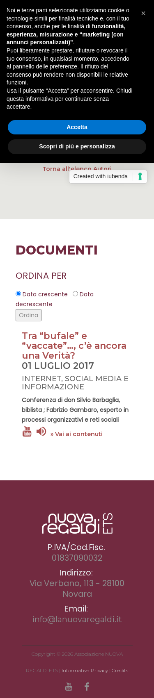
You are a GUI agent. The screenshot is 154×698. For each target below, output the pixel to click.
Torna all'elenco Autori (77, 169)
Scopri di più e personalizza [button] (77, 146)
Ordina (28, 315)
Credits (120, 670)
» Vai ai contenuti (77, 434)
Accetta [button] (77, 127)
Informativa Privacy (85, 670)
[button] (143, 13)
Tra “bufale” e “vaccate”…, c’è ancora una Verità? (74, 345)
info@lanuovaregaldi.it (77, 619)
